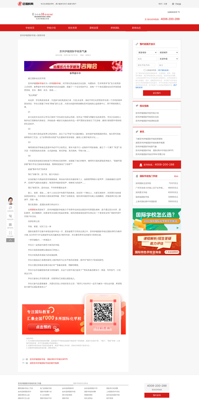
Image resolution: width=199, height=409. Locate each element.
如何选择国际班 (68, 388)
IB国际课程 (88, 395)
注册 (165, 4)
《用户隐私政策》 (163, 70)
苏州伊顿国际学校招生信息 (147, 117)
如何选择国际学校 (68, 392)
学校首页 (30, 27)
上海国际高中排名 (113, 392)
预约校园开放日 (147, 44)
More (176, 176)
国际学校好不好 (46, 398)
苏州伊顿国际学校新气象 (146, 146)
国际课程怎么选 (24, 395)
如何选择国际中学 (91, 388)
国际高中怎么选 (24, 398)
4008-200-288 (170, 19)
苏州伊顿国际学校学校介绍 (147, 113)
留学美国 (109, 398)
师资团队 (115, 27)
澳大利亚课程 (67, 395)
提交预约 (157, 93)
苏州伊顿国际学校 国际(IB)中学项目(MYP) (49, 359)
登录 (160, 4)
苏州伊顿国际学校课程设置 (147, 120)
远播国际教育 (173, 12)
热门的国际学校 (46, 388)
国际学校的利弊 (90, 392)
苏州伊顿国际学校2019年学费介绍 (150, 154)
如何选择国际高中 (24, 392)
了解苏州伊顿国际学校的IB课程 (149, 139)
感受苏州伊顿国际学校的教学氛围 (44, 363)
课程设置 (93, 27)
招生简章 (72, 27)
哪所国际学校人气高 (25, 388)
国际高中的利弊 (112, 388)
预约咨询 (157, 395)
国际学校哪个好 (46, 392)
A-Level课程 (44, 395)
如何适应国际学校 (113, 395)
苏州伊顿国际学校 (28, 35)
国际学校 (40, 83)
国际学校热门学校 (148, 176)
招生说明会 (88, 398)
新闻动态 (136, 27)
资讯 (142, 131)
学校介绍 (51, 27)
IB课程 (33, 209)
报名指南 (144, 105)
